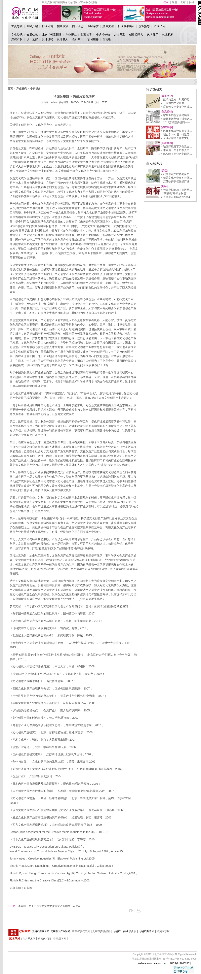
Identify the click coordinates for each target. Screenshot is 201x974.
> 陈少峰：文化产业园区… (176, 153)
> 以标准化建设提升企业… (176, 130)
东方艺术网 (29, 938)
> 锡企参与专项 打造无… (176, 134)
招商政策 (62, 26)
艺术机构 (167, 34)
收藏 (191, 2)
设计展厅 (77, 39)
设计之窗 (32, 39)
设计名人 (62, 39)
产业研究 (71, 34)
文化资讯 (17, 34)
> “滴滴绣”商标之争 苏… (175, 193)
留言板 (107, 39)
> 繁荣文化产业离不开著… (176, 177)
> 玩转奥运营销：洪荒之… (176, 118)
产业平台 (159, 26)
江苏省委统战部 (81, 931)
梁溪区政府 (163, 931)
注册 (174, 2)
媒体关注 (108, 26)
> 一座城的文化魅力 (172, 103)
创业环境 (47, 26)
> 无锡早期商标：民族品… (176, 189)
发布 (183, 2)
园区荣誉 (93, 26)
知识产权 (17, 39)
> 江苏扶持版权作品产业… (176, 181)
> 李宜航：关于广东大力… (176, 150)
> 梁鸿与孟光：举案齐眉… (176, 99)
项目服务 (93, 39)
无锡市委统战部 (101, 931)
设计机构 (47, 39)
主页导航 (17, 26)
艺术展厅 (152, 34)
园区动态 (77, 26)
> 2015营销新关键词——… (177, 122)
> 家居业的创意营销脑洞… (176, 115)
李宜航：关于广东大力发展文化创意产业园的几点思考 (44, 906)
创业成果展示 (126, 26)
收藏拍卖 (86, 34)
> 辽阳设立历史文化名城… (176, 106)
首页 (10, 88)
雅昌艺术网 (44, 938)
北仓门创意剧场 (52, 34)
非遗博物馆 (103, 34)
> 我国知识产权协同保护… (176, 174)
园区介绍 (32, 26)
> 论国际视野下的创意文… (176, 146)
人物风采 (119, 34)
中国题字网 (59, 938)
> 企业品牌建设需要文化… (176, 138)
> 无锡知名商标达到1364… (177, 197)
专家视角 (35, 88)
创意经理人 (136, 34)
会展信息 (32, 34)
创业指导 (144, 26)
